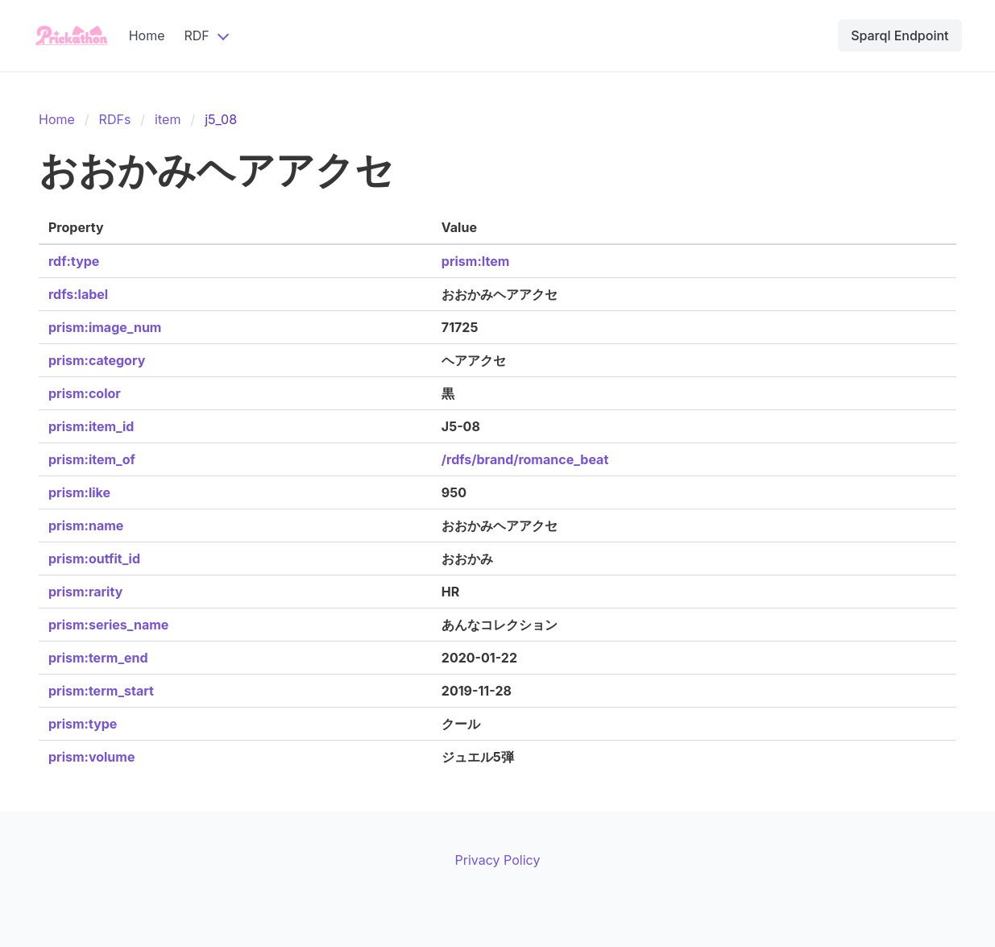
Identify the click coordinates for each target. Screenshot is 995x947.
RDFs (115, 119)
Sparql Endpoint (899, 35)
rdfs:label (78, 294)
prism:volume (91, 757)
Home (147, 35)
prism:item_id (91, 426)
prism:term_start (101, 691)
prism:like (79, 492)
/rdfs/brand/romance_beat (525, 459)
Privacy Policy (498, 860)
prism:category (96, 360)
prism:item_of (91, 459)
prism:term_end (98, 658)
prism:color (84, 393)
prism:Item (475, 261)
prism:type (82, 724)
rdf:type (73, 261)
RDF (196, 35)
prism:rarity (85, 592)
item (167, 119)
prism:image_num (104, 327)
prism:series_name (108, 625)
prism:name (85, 525)
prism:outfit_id (94, 558)
